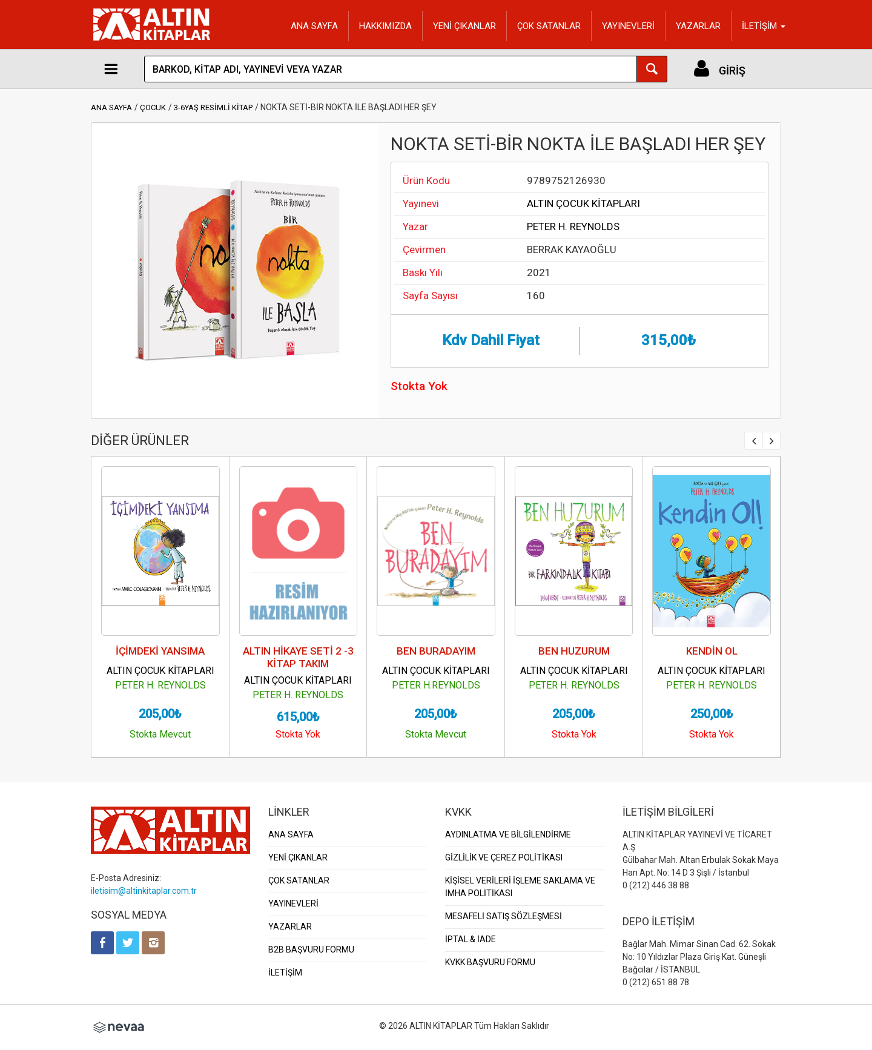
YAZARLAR (698, 26)
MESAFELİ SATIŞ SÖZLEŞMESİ (503, 916)
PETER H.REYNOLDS (436, 685)
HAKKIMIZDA (385, 26)
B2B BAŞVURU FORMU (311, 949)
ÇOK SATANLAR (549, 26)
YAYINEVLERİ (628, 26)
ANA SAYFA (314, 26)
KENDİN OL (712, 651)
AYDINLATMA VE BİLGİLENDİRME (508, 834)
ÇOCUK (153, 107)
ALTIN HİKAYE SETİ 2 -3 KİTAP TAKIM (298, 657)
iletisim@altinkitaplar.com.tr (144, 891)
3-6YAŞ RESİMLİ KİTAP (213, 107)
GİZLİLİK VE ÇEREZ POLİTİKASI (504, 857)
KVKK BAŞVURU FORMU (490, 962)
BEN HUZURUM (574, 651)
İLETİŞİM (285, 972)
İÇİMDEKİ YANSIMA (160, 651)
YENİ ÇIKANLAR (464, 26)
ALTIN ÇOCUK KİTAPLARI (583, 203)
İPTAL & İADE (470, 939)
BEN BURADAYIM (436, 651)
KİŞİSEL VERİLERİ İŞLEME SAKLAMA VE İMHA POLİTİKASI (520, 887)
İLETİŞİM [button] (763, 26)
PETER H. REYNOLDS (573, 226)
